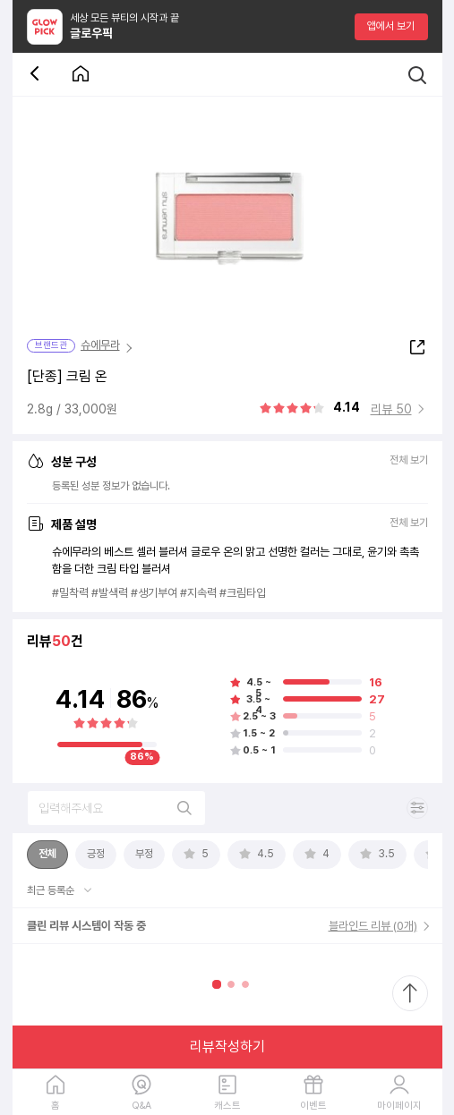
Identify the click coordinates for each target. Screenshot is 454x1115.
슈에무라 (100, 345)
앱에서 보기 (391, 26)
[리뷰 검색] (116, 808)
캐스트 (227, 1105)
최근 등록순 (52, 890)
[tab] (47, 854)
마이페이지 (399, 1105)
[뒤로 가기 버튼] (37, 75)
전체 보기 (409, 460)
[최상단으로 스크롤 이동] (410, 993)
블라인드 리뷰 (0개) (373, 925)
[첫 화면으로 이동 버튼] (81, 75)
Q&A (141, 1105)
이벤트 (313, 1105)
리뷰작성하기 (227, 1046)
